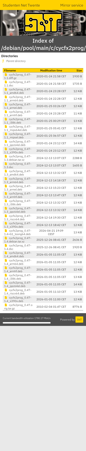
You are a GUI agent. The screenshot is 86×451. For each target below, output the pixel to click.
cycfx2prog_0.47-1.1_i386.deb (17, 120)
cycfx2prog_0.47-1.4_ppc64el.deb (17, 284)
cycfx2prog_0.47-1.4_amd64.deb (17, 254)
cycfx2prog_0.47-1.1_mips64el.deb (17, 128)
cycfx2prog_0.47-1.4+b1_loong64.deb (17, 232)
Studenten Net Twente (21, 5)
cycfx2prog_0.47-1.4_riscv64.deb (17, 291)
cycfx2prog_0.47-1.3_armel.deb (17, 187)
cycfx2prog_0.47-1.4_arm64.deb (17, 262)
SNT (79, 319)
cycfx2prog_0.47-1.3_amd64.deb (17, 172)
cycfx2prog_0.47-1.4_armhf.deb (17, 269)
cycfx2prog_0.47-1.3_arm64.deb (17, 180)
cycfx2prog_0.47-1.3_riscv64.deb (17, 217)
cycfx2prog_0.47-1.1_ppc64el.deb (17, 143)
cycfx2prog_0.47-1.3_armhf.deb (17, 195)
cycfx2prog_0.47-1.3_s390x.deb (17, 224)
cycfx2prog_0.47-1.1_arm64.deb (17, 98)
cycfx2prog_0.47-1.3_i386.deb (17, 202)
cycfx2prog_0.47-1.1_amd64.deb (17, 91)
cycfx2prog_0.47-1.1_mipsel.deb (17, 135)
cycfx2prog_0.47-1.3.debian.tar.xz (17, 158)
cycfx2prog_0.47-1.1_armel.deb (17, 106)
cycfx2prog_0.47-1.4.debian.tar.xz (17, 239)
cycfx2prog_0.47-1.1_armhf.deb (17, 113)
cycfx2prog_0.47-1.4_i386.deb (17, 276)
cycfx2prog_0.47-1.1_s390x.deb (17, 150)
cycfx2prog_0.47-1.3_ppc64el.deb (17, 209)
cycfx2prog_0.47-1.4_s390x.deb (17, 299)
